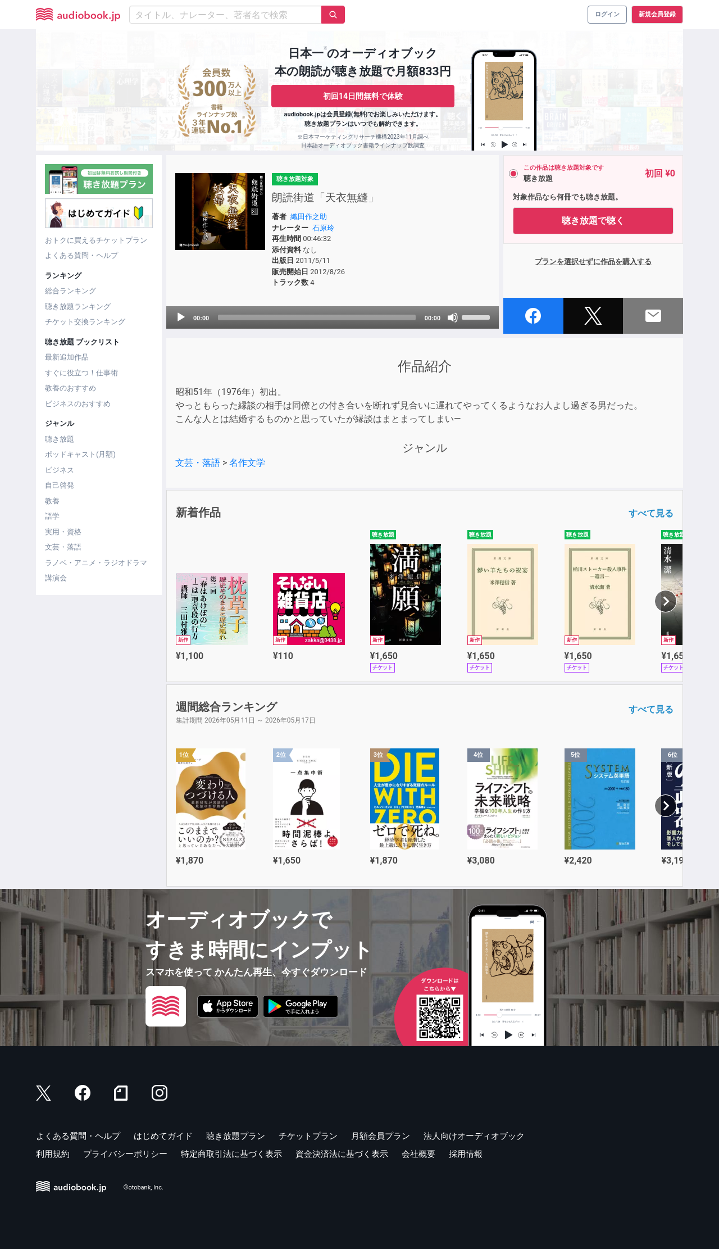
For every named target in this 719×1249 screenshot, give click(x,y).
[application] (332, 317)
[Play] (180, 317)
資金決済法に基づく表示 (341, 1154)
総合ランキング (70, 291)
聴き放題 (59, 439)
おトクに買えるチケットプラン (96, 240)
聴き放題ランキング (78, 306)
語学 (52, 516)
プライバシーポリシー (125, 1154)
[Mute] (452, 317)
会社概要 (418, 1154)
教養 (52, 501)
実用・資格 (63, 532)
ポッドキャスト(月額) (80, 454)
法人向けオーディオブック (474, 1136)
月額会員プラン (380, 1136)
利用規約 (53, 1154)
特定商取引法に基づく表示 (231, 1154)
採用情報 (466, 1154)
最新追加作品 (67, 357)
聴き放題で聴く (593, 220)
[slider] (317, 317)
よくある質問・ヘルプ (81, 255)
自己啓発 (59, 485)
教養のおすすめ (70, 388)
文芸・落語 (63, 547)
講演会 (56, 578)
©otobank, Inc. (143, 1187)
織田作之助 (308, 216)
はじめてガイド (163, 1136)
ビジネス (59, 470)
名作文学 (247, 462)
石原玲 (323, 228)
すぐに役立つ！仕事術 (81, 373)
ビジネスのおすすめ (78, 403)
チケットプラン (308, 1136)
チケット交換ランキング (85, 321)
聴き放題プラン (235, 1136)
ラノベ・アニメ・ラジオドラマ (96, 562)
